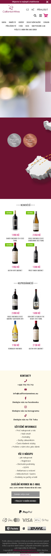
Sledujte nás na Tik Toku (25, 419)
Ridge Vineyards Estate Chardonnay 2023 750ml (36, 239)
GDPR (26, 467)
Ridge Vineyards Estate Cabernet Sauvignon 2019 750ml (15, 318)
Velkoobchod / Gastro (26, 474)
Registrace (26, 461)
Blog (27, 26)
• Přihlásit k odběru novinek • (25, 501)
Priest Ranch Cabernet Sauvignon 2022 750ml (36, 271)
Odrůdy (21, 22)
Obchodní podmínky (26, 464)
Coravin (46, 22)
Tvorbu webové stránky (30, 552)
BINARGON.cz (25, 555)
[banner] (12, 8)
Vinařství (12, 22)
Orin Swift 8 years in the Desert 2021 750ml (36, 318)
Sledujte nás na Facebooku (25, 402)
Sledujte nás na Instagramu (25, 411)
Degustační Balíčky (34, 22)
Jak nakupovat (26, 457)
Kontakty (26, 437)
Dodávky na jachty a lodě (26, 477)
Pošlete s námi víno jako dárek (25, 29)
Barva (4, 22)
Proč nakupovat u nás (26, 430)
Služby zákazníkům (26, 440)
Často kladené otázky (26, 443)
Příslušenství (11, 26)
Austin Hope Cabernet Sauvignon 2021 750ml (36, 350)
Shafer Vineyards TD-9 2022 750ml (15, 239)
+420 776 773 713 (25, 385)
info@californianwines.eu (25, 393)
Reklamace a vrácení (26, 470)
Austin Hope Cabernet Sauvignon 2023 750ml (15, 271)
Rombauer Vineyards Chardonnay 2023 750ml (15, 350)
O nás (21, 26)
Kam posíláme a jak (38, 26)
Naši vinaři (26, 433)
